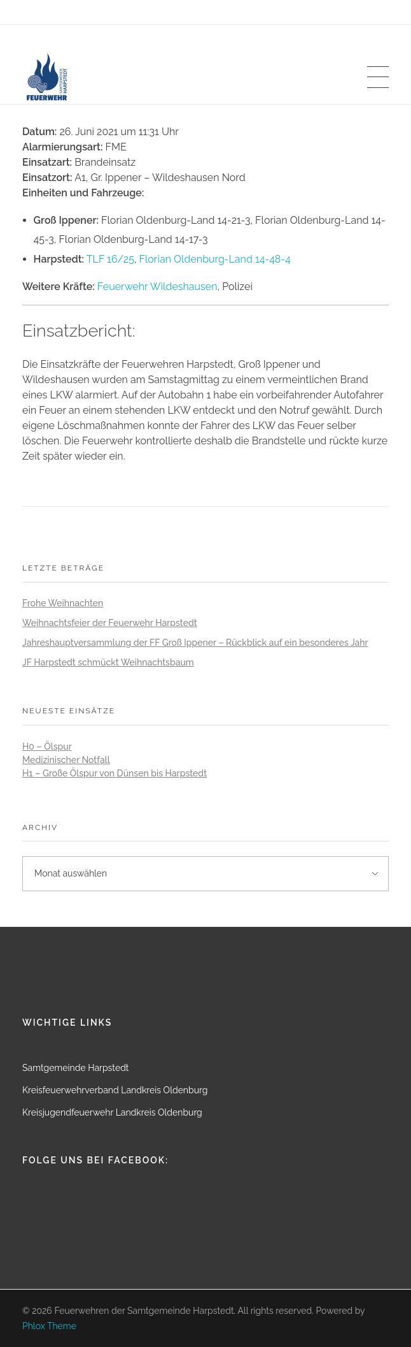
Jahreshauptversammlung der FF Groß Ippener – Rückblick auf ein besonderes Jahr (195, 642)
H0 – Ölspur (47, 746)
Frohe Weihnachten (62, 603)
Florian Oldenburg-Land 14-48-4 (215, 259)
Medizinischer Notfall (66, 760)
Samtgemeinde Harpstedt (75, 1068)
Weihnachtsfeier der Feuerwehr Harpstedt (109, 623)
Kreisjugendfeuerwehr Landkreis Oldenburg (112, 1112)
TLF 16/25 (110, 259)
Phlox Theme (49, 1326)
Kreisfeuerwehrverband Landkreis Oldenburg (114, 1090)
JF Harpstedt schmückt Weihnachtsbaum (108, 662)
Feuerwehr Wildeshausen (157, 286)
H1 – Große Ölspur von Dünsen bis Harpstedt (114, 773)
